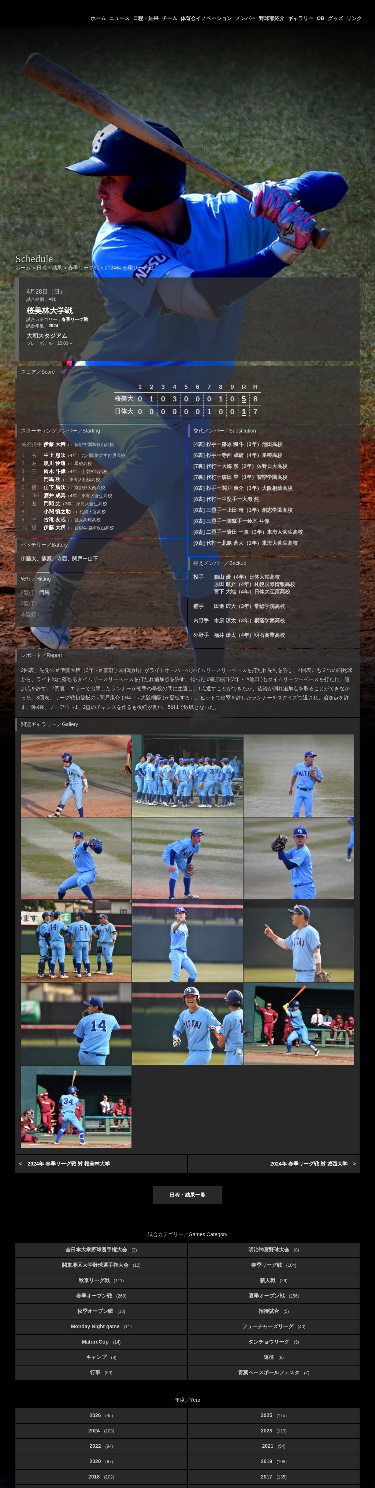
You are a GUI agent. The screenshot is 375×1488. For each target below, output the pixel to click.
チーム (169, 18)
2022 (101, 1446)
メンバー (245, 18)
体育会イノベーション (206, 18)
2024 (53, 325)
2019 (274, 1461)
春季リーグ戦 (75, 319)
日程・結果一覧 (187, 1195)
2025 (274, 1415)
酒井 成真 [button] (78, 495)
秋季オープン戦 (101, 1311)
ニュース (119, 18)
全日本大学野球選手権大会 (101, 1250)
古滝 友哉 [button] (72, 519)
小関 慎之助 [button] (75, 511)
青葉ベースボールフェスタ (273, 1372)
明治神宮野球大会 (273, 1250)
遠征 (273, 1357)
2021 (273, 1446)
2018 (101, 1477)
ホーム (98, 18)
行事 (101, 1372)
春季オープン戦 (101, 1296)
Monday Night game (101, 1326)
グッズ (335, 18)
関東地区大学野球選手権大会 (101, 1265)
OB (320, 18)
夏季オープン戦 (274, 1296)
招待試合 (274, 1311)
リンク (354, 18)
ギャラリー (300, 18)
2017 (274, 1477)
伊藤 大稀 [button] (79, 444)
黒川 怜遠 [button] (68, 463)
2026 (101, 1415)
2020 (101, 1461)
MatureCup (101, 1342)
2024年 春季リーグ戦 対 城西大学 (309, 1164)
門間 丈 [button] (75, 503)
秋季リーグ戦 (101, 1280)
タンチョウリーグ (273, 1342)
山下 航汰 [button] (74, 487)
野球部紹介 (272, 18)
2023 (274, 1431)
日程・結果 (146, 18)
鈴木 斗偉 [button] (76, 471)
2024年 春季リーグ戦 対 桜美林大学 (68, 1164)
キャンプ (101, 1357)
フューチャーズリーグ (273, 1326)
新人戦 (273, 1280)
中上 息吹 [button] (84, 455)
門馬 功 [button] (72, 479)
